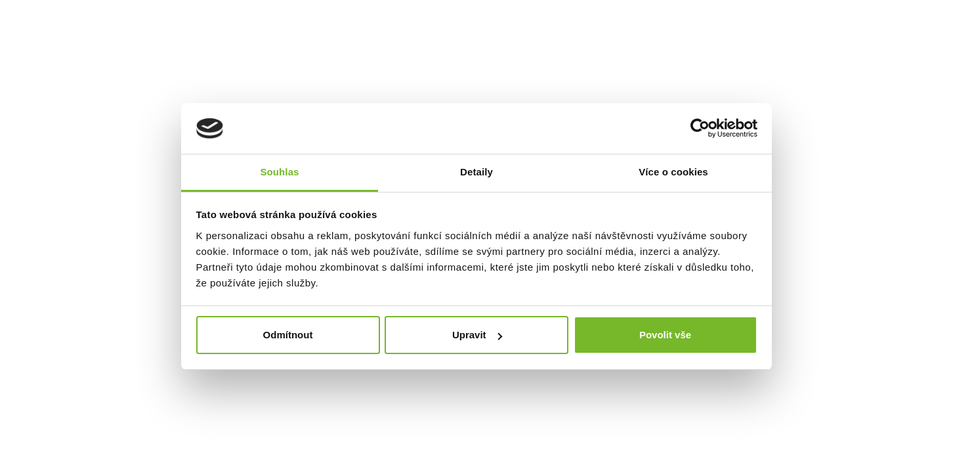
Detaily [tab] (476, 171)
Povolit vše (665, 334)
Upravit (477, 334)
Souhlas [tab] (279, 171)
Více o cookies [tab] (673, 171)
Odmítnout (288, 334)
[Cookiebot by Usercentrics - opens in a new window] (700, 129)
